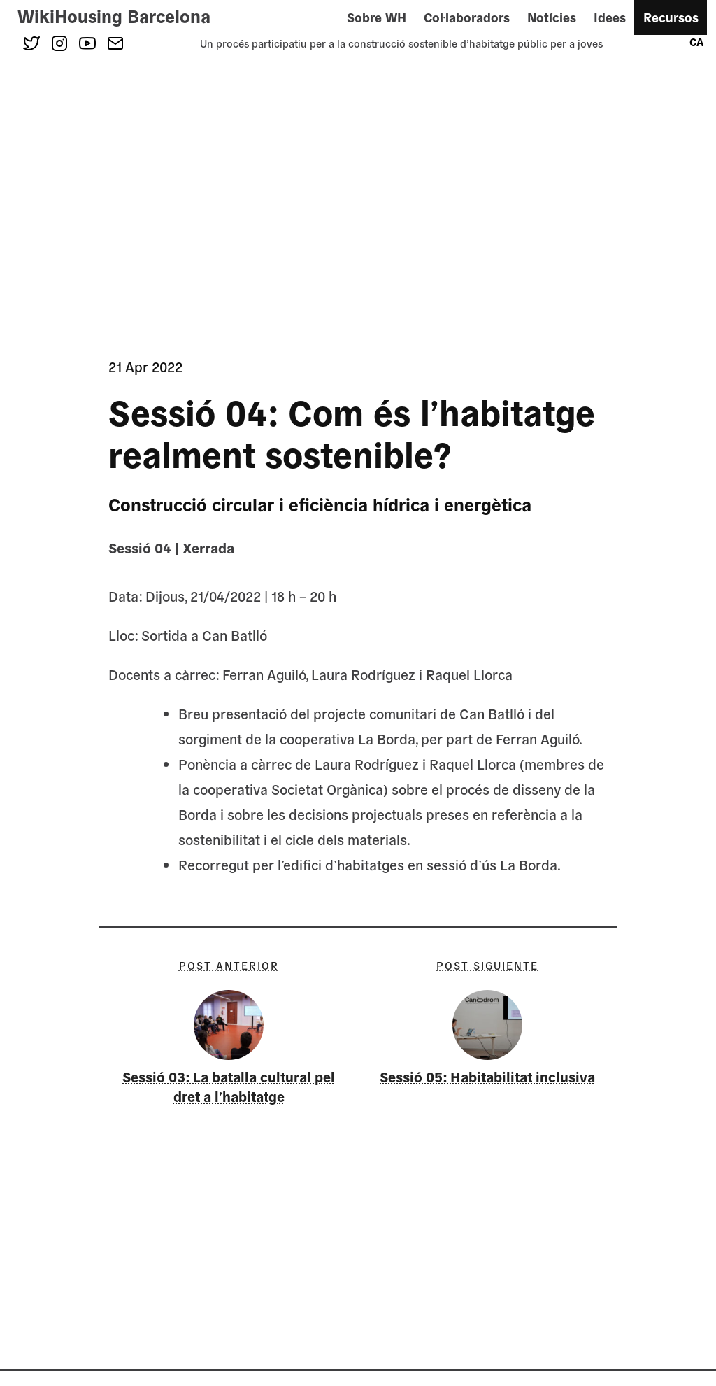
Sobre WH (376, 17)
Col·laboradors (467, 17)
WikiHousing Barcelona (113, 15)
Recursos (671, 17)
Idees (610, 17)
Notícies (551, 17)
